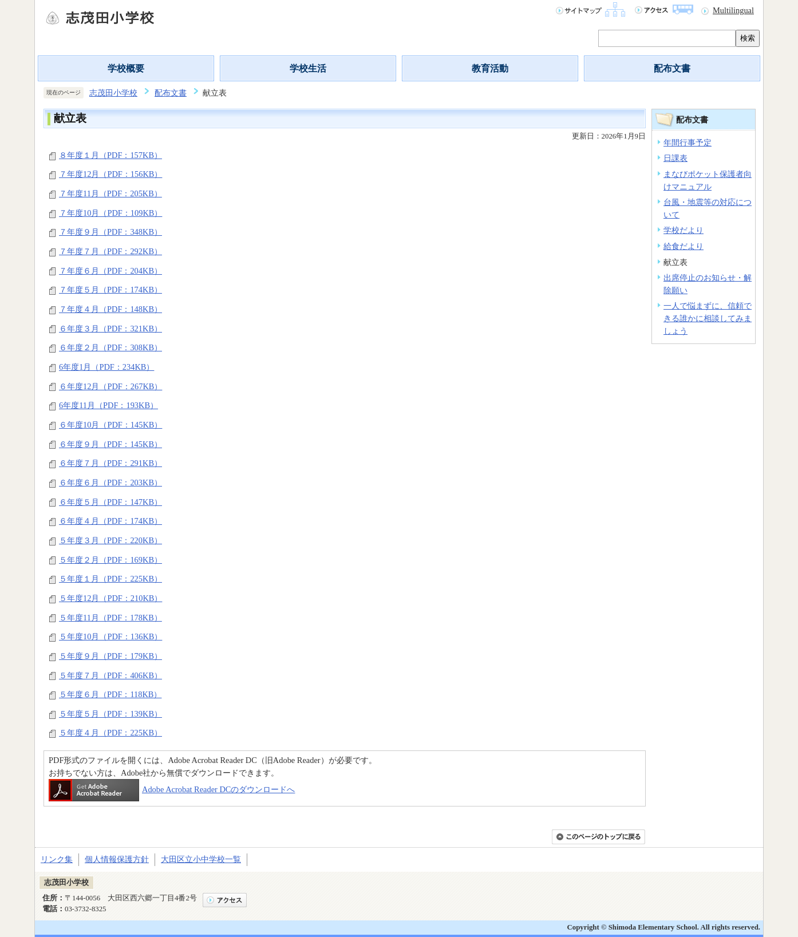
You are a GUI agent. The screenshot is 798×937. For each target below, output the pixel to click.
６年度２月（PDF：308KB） (110, 347)
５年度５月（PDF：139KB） (110, 713)
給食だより (683, 246)
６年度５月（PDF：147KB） (110, 502)
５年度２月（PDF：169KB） (110, 559)
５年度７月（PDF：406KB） (110, 675)
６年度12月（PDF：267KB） (110, 386)
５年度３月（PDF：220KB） (110, 540)
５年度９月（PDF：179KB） (110, 656)
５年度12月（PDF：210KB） (110, 598)
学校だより (683, 230)
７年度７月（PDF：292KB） (110, 251)
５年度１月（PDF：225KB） (110, 578)
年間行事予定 (687, 142)
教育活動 (490, 68)
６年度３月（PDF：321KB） (110, 328)
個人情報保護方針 (117, 859)
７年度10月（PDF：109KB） (110, 213)
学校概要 (126, 68)
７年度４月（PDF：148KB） (110, 309)
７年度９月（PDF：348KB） (110, 231)
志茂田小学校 (113, 92)
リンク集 (57, 859)
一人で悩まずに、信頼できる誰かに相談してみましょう (707, 318)
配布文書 (672, 68)
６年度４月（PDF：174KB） (110, 520)
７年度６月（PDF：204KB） (110, 270)
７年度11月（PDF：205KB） (110, 193)
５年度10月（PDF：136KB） (110, 636)
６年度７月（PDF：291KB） (110, 463)
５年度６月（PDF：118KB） (110, 694)
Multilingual (733, 10)
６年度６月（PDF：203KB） (110, 482)
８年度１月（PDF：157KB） (110, 155)
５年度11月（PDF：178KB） (110, 617)
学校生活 (308, 68)
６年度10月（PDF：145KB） (110, 424)
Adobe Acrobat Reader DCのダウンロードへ (172, 789)
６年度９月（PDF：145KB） (110, 444)
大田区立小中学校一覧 (201, 859)
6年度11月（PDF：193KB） (108, 405)
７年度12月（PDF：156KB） (110, 174)
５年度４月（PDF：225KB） (110, 732)
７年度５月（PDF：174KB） (110, 289)
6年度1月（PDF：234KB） (106, 366)
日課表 (675, 158)
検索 (747, 38)
